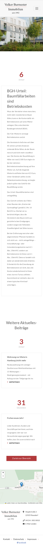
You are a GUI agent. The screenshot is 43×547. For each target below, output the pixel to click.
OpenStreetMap (22, 503)
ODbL (40, 503)
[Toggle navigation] (37, 8)
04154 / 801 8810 (32, 520)
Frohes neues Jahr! (15, 418)
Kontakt (6, 539)
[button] (21, 484)
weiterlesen (14, 382)
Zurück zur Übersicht (21, 458)
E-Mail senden (30, 524)
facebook (21, 542)
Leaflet (7, 503)
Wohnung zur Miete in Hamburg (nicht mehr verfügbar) (17, 359)
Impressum (32, 539)
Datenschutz (18, 539)
